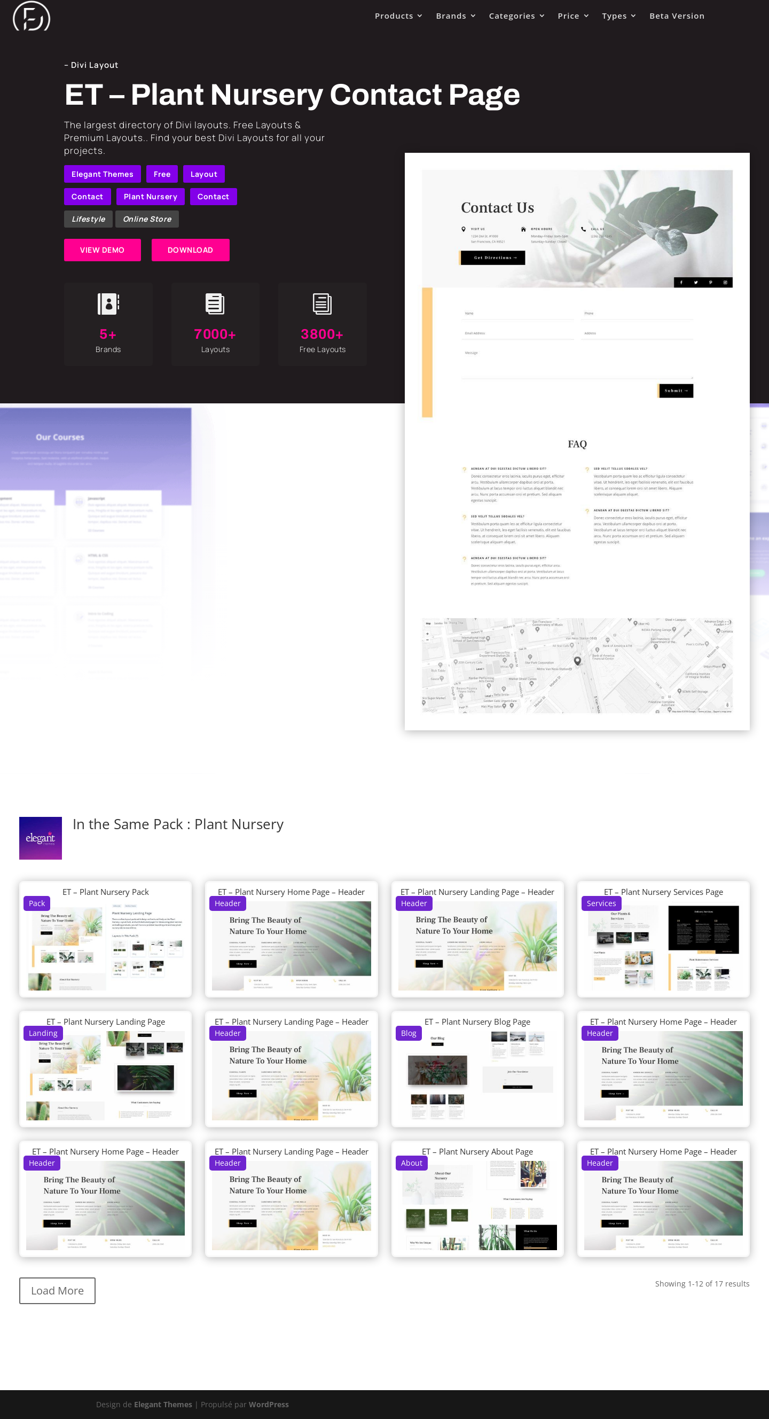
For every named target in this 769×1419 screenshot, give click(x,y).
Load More (57, 1290)
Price (569, 15)
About (411, 1163)
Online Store (147, 219)
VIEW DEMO (102, 250)
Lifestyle (88, 219)
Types (614, 15)
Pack (37, 903)
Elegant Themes (103, 174)
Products (394, 15)
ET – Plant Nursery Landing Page (105, 1021)
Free (162, 174)
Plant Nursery (151, 196)
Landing (43, 1033)
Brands (451, 15)
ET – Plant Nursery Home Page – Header (291, 891)
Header (228, 903)
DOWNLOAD (191, 250)
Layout (204, 174)
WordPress (269, 1404)
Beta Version (677, 15)
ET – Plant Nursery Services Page (663, 891)
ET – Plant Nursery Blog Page (477, 1021)
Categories (512, 15)
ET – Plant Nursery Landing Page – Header (477, 891)
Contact (88, 196)
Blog (409, 1033)
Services (601, 903)
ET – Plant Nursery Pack (105, 891)
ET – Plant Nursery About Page (477, 1151)
